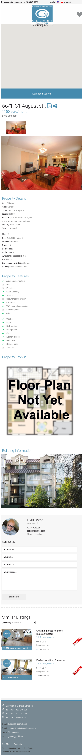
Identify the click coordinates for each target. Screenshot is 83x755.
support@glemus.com (17, 724)
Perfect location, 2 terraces (50, 660)
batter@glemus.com (36, 531)
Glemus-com (13, 732)
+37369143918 (33, 528)
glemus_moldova (15, 736)
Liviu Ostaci (35, 520)
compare (41, 649)
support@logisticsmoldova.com (22, 728)
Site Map (6, 744)
